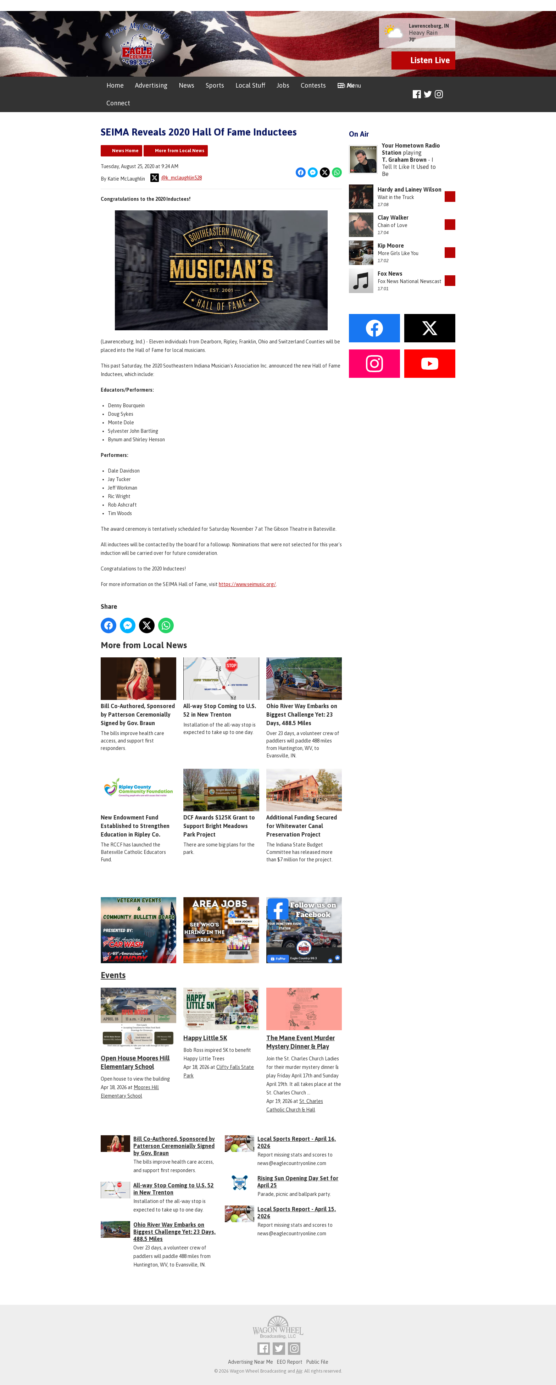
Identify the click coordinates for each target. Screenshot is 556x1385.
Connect (118, 103)
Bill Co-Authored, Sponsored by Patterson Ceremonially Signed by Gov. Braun (138, 692)
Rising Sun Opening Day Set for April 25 (297, 1181)
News (186, 85)
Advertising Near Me (250, 1362)
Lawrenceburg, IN (429, 26)
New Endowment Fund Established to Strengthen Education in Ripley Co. (138, 803)
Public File (317, 1362)
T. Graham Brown (404, 159)
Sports (215, 85)
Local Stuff (250, 85)
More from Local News (179, 150)
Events (113, 975)
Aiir (299, 1371)
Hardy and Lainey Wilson (409, 189)
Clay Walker (393, 217)
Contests (313, 85)
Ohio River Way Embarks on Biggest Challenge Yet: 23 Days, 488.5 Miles (304, 692)
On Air (346, 85)
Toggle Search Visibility (450, 94)
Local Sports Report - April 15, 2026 (296, 1212)
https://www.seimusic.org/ (247, 584)
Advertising (151, 85)
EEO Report (289, 1362)
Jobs (283, 85)
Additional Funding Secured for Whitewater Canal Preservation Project (304, 803)
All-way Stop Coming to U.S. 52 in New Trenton (221, 688)
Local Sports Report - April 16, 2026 (296, 1142)
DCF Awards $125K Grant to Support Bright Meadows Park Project (221, 803)
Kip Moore (391, 245)
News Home (125, 150)
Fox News (390, 273)
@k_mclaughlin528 (176, 177)
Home (115, 85)
